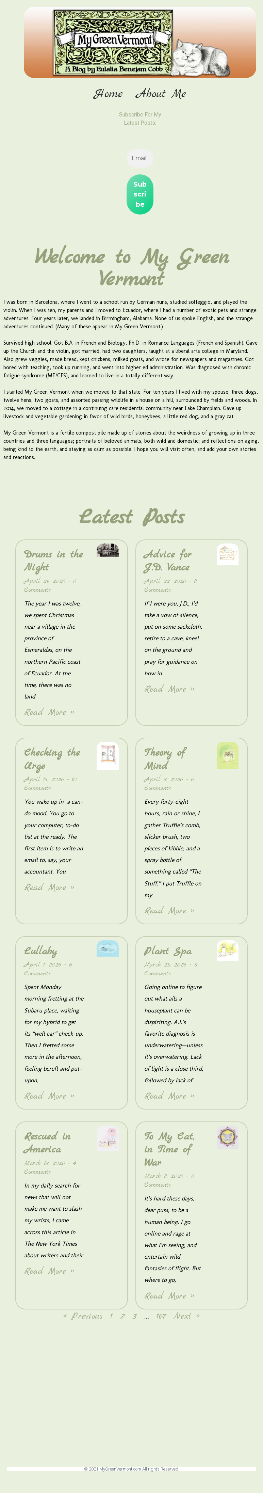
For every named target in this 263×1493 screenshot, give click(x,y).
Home (108, 94)
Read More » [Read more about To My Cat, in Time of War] (169, 1297)
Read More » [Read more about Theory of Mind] (169, 912)
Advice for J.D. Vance (167, 562)
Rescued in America (47, 1144)
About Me (161, 94)
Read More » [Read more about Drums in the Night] (49, 713)
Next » (187, 1317)
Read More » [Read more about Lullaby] (49, 1097)
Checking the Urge (52, 760)
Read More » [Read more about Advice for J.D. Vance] (169, 690)
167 (161, 1317)
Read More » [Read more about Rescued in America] (49, 1272)
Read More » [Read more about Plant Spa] (169, 1097)
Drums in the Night (53, 562)
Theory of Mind (164, 760)
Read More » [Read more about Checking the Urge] (49, 888)
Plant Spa (168, 952)
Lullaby (40, 952)
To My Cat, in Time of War (169, 1150)
